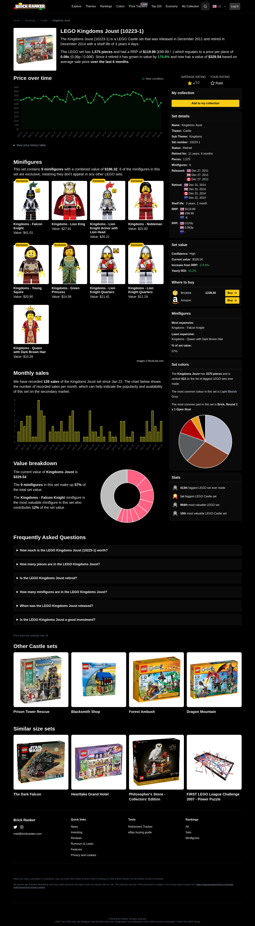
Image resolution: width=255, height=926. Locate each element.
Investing (76, 832)
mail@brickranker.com (28, 833)
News (74, 826)
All (187, 826)
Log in (235, 6)
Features (76, 849)
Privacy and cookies (83, 855)
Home (17, 20)
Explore (76, 6)
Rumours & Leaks (82, 843)
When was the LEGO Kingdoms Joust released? (56, 606)
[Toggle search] (205, 6)
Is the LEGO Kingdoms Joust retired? (48, 578)
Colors (120, 6)
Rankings (106, 6)
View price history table (31, 145)
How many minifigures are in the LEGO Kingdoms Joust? (63, 592)
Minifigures (192, 838)
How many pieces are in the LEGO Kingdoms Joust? (60, 564)
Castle (44, 20)
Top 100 (156, 6)
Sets (188, 832)
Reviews (76, 838)
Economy (172, 6)
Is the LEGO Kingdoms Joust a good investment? (58, 619)
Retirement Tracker (140, 826)
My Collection (190, 6)
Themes (91, 6)
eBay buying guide (140, 832)
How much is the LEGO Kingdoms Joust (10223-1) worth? (64, 550)
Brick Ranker (24, 820)
